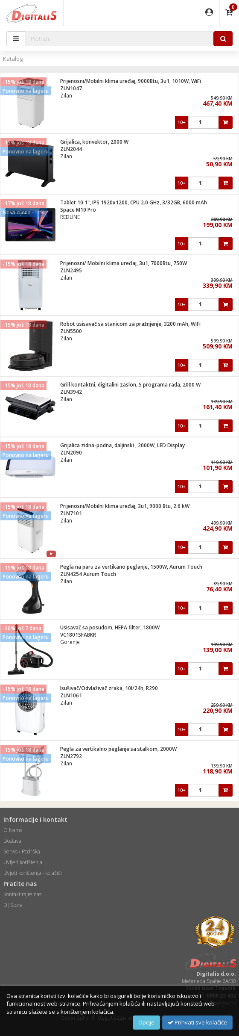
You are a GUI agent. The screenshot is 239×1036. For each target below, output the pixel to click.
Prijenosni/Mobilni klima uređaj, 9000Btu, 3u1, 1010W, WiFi (130, 81)
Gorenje (70, 642)
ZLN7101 (71, 513)
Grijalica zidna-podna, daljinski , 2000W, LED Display (122, 445)
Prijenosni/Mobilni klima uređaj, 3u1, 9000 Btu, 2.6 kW (124, 506)
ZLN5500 (71, 331)
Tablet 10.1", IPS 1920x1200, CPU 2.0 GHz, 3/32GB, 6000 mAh (133, 202)
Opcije (146, 1022)
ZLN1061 (71, 695)
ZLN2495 (71, 270)
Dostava (12, 840)
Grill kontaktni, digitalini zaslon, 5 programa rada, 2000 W (130, 384)
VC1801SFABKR (78, 634)
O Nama (13, 830)
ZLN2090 (71, 452)
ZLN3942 (71, 392)
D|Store (13, 905)
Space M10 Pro (78, 209)
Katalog (13, 58)
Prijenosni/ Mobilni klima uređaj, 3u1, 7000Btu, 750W (123, 263)
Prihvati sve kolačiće (197, 1022)
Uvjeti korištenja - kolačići (32, 873)
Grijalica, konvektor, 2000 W (94, 141)
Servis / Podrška (21, 851)
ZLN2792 (71, 756)
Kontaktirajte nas (22, 894)
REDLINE (70, 217)
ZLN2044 (71, 149)
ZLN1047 (71, 88)
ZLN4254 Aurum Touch (88, 574)
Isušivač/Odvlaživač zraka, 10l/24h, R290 (109, 688)
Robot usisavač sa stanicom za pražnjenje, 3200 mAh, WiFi (130, 324)
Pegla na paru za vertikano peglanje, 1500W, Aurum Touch (131, 566)
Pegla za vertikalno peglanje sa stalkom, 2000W (118, 749)
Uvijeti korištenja (22, 862)
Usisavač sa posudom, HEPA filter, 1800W (110, 627)
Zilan (66, 95)
